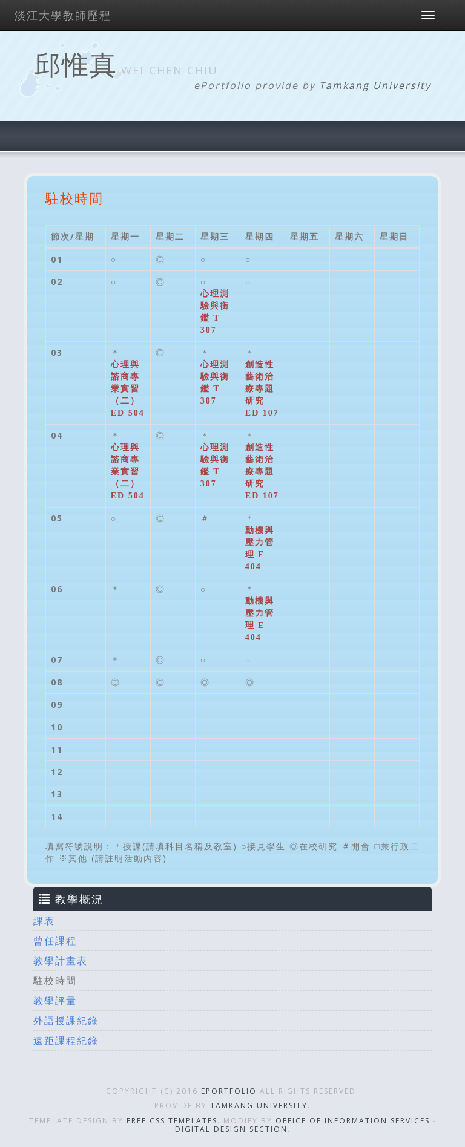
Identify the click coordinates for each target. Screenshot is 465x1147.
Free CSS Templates (172, 1121)
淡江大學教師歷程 (63, 15)
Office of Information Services (352, 1121)
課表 (44, 920)
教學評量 (55, 1000)
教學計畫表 (60, 960)
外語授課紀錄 (66, 1020)
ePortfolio (229, 1091)
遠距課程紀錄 (66, 1040)
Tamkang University (375, 85)
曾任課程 (55, 940)
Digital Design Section (231, 1129)
